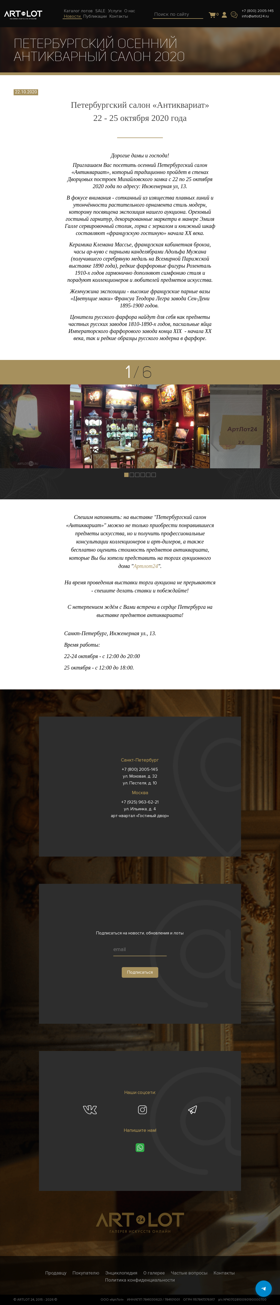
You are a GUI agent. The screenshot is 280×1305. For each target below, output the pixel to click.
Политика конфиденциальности (140, 1280)
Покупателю (85, 1273)
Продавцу (55, 1273)
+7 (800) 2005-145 (258, 10)
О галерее (154, 1273)
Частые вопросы (189, 1273)
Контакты (224, 1273)
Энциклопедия (121, 1273)
